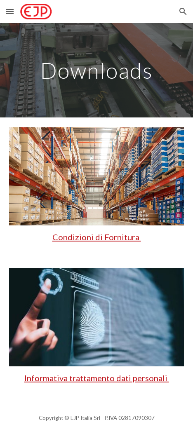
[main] (96, 70)
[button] (10, 11)
